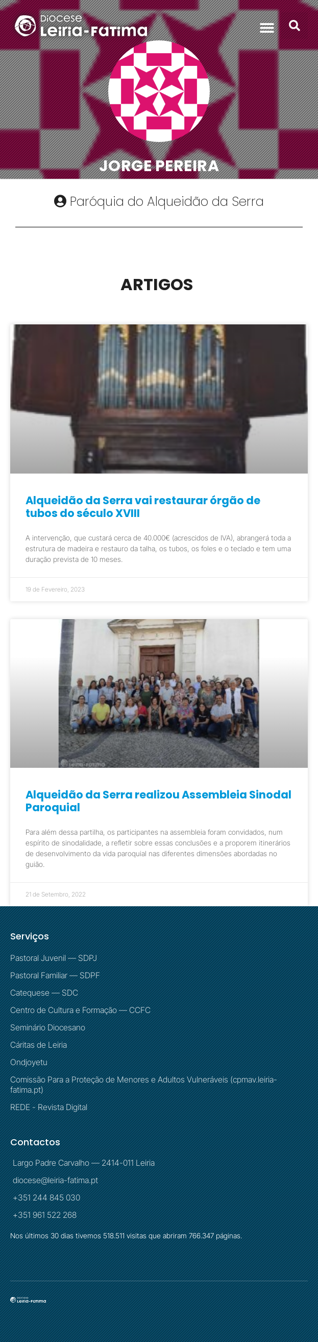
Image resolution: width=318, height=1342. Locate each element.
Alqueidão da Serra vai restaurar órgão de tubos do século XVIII (143, 507)
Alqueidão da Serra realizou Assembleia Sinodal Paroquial (158, 801)
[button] (266, 27)
